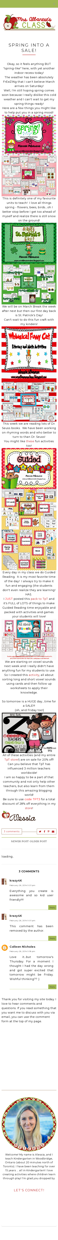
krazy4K (16, 880)
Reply (52, 907)
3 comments (11, 831)
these (30, 441)
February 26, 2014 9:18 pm (22, 951)
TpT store (11, 759)
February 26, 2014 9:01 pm (22, 885)
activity (34, 675)
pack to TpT (39, 599)
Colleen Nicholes (22, 946)
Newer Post (20, 841)
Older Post (38, 841)
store (28, 808)
